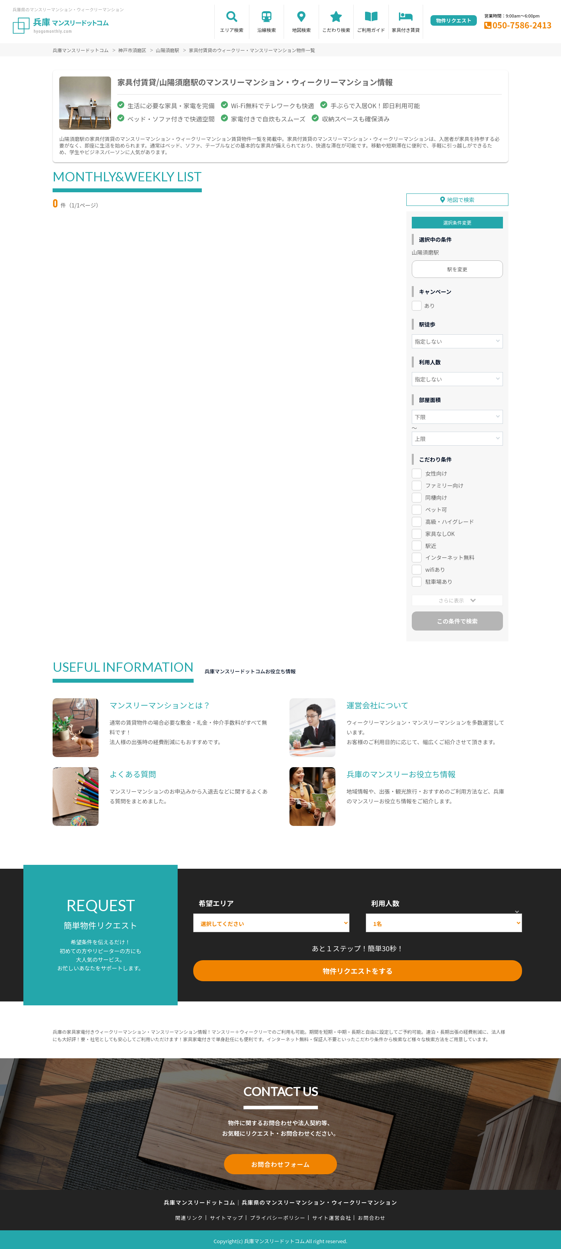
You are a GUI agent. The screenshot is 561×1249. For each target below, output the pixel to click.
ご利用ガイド (371, 29)
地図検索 (301, 29)
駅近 (430, 544)
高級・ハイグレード (449, 520)
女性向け (436, 472)
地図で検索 (461, 198)
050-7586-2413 (522, 25)
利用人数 (385, 902)
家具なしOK (440, 532)
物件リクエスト (453, 20)
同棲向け (436, 496)
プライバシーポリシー (277, 1214)
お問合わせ (372, 1214)
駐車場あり (439, 580)
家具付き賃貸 (406, 29)
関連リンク (189, 1214)
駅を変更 (457, 268)
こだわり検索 (336, 29)
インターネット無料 (450, 556)
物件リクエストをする (358, 969)
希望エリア (216, 902)
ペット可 (436, 508)
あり (429, 304)
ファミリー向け (444, 484)
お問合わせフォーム (280, 1162)
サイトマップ (226, 1214)
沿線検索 (266, 29)
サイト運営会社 (331, 1214)
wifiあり (435, 568)
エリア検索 (231, 29)
